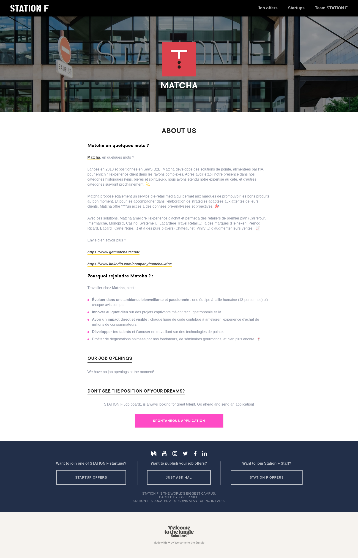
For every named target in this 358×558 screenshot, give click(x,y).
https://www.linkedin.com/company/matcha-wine (129, 264)
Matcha (93, 157)
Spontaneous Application (179, 421)
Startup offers (91, 477)
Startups (296, 8)
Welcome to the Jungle (189, 542)
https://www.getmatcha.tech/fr (113, 252)
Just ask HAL (179, 477)
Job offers (268, 8)
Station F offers (267, 477)
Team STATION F (331, 8)
